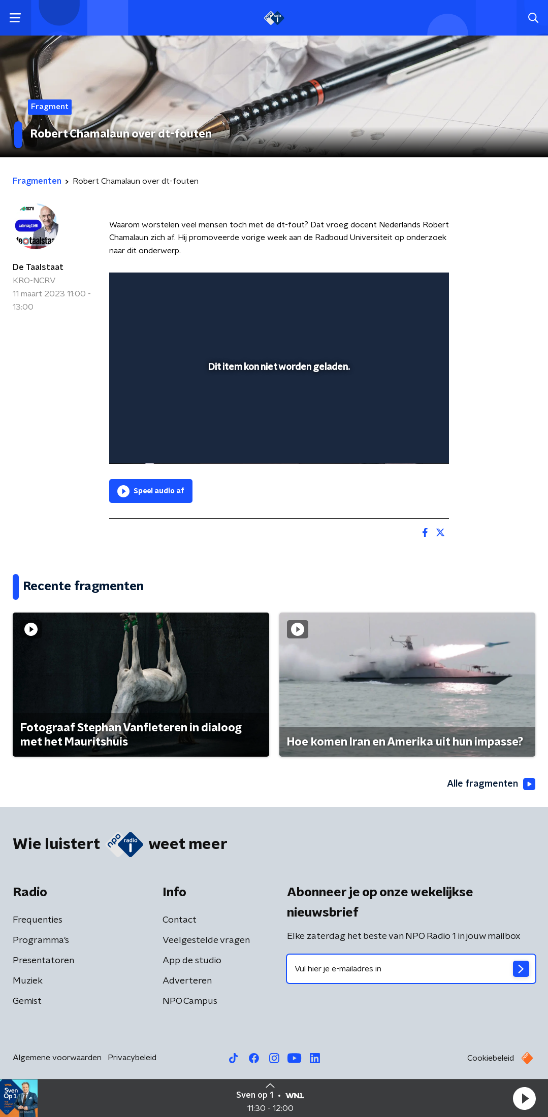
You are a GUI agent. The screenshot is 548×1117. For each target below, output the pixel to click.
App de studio (192, 960)
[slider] (277, 415)
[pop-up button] (405, 441)
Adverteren (187, 981)
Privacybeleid (132, 1058)
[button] (524, 1098)
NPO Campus (190, 1001)
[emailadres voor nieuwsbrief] (411, 969)
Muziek (28, 981)
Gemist (27, 1001)
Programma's (41, 940)
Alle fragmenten (491, 784)
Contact (180, 920)
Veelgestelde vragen (206, 940)
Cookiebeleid (490, 1058)
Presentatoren (43, 960)
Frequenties (37, 920)
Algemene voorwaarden (57, 1058)
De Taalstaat (38, 267)
